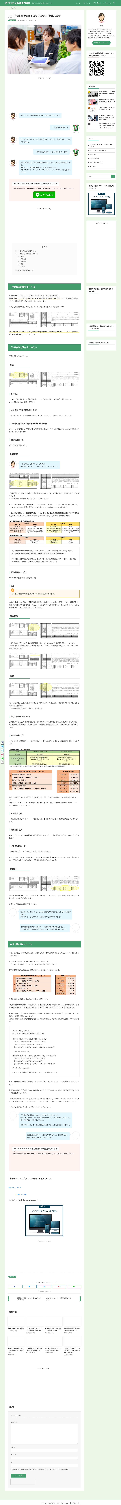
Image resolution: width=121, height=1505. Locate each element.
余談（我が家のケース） (26, 270)
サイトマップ (75, 1503)
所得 (22, 256)
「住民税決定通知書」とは (27, 251)
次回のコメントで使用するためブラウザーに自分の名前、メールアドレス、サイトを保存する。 (41, 1469)
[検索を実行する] (113, 176)
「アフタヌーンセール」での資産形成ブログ (101, 145)
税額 (22, 264)
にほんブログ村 (17, 1194)
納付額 (23, 266)
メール (13, 1454)
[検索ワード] (101, 176)
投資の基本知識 (94, 158)
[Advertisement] (44, 92)
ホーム (44, 1503)
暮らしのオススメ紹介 (96, 162)
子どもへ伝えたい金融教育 (98, 150)
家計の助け (12, 20)
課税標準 (23, 261)
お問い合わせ (51, 1503)
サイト (13, 1462)
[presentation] (23, 1482)
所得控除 (23, 259)
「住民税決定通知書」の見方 (28, 254)
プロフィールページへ (101, 43)
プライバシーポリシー (63, 1503)
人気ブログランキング (14, 1188)
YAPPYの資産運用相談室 (17, 3)
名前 (13, 1447)
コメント (14, 1422)
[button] (114, 3)
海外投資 (92, 166)
